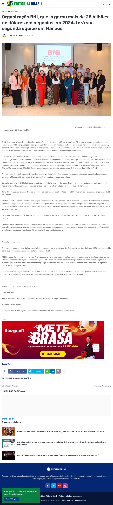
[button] (3, 3)
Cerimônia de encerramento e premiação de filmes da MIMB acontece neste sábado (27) (58, 455)
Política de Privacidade (50, 500)
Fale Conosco (67, 500)
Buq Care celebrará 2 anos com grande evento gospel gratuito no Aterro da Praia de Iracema (60, 431)
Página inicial (7, 11)
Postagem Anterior (10, 386)
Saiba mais (18, 494)
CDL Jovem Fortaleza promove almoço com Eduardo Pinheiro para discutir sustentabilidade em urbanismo (61, 443)
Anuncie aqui (80, 500)
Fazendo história (12, 422)
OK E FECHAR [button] (11, 499)
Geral (16, 11)
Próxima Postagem (102, 386)
